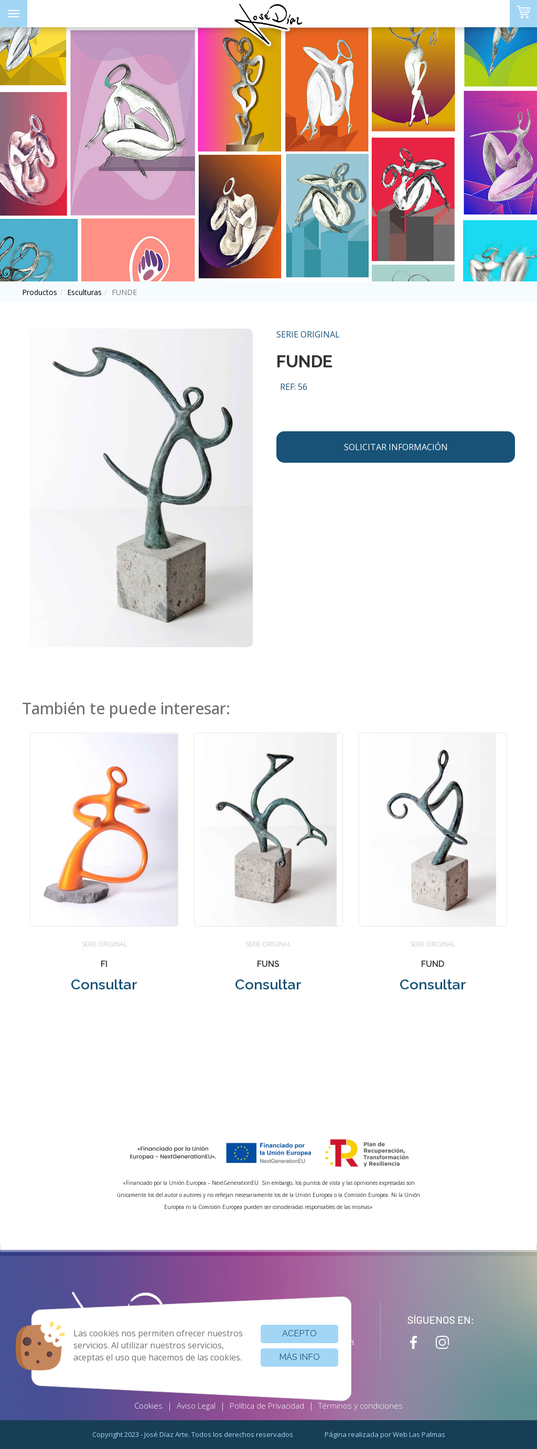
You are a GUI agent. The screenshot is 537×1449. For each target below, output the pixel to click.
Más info (299, 1357)
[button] (104, 870)
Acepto (299, 1333)
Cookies (148, 1405)
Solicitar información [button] (396, 447)
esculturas (84, 292)
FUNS (268, 964)
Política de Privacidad (267, 1405)
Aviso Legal (196, 1405)
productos (39, 292)
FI (104, 964)
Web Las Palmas (419, 1434)
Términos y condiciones (360, 1405)
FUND (432, 964)
